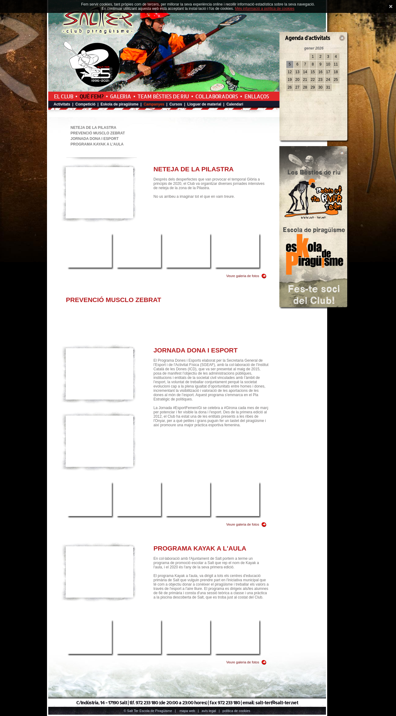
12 (290, 72)
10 (328, 64)
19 (290, 80)
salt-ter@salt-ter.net (276, 703)
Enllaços (256, 96)
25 (336, 80)
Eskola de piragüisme (119, 104)
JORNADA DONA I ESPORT (95, 139)
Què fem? (92, 96)
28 (305, 87)
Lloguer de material (204, 104)
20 (297, 80)
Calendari (234, 104)
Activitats (62, 104)
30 (320, 87)
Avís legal (209, 711)
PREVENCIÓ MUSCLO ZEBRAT (98, 133)
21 (305, 80)
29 (313, 87)
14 (305, 72)
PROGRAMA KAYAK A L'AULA (97, 144)
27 (297, 87)
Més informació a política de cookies (264, 8)
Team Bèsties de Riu (163, 96)
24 (328, 80)
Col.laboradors (216, 96)
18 (336, 72)
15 (313, 72)
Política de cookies (236, 711)
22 (313, 80)
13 (297, 72)
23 (320, 80)
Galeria (120, 96)
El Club (63, 96)
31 (328, 87)
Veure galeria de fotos (242, 276)
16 (320, 72)
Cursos (175, 104)
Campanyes (153, 104)
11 (336, 64)
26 (290, 87)
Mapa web (187, 711)
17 (328, 72)
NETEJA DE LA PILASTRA (93, 127)
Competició (85, 104)
